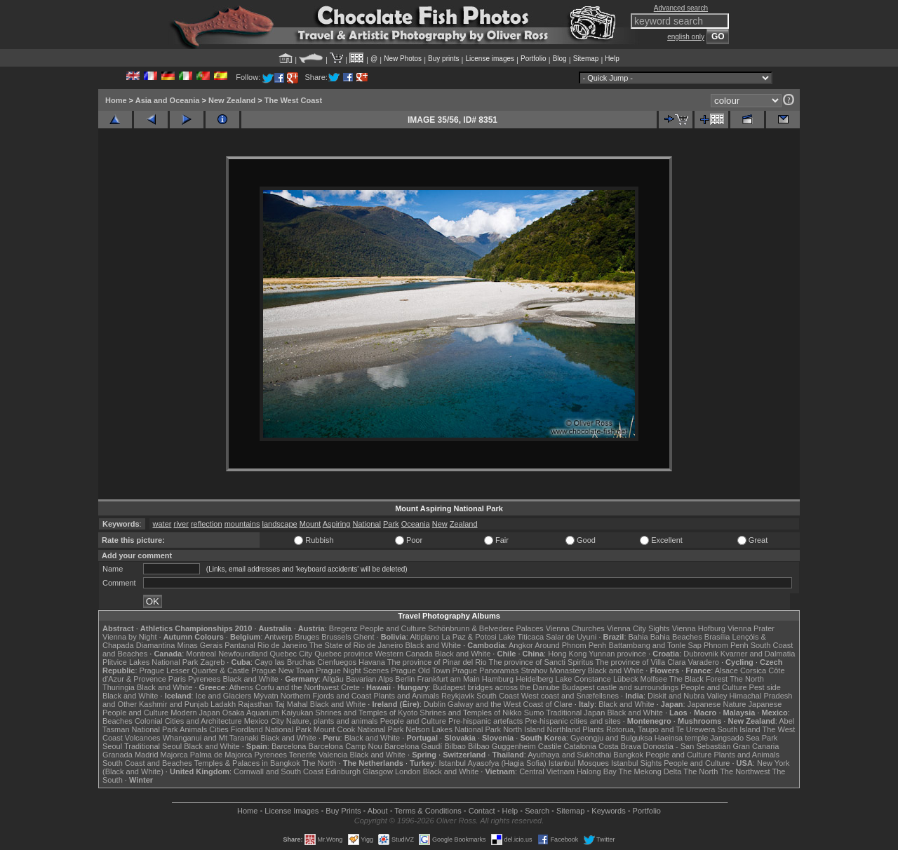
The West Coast (293, 100)
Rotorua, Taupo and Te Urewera (661, 729)
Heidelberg (534, 679)
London (408, 771)
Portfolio (534, 58)
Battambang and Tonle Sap (655, 645)
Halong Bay (597, 771)
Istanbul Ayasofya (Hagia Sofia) (492, 763)
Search (537, 811)
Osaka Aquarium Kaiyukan (268, 712)
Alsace (726, 670)
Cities (219, 729)
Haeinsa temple (681, 738)
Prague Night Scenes (352, 670)
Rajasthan (255, 704)
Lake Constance (583, 679)
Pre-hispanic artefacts (485, 721)
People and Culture (393, 628)
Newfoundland (242, 653)
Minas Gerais (199, 645)
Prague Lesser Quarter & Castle (195, 670)
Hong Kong (567, 653)
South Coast (497, 696)
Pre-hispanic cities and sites (572, 721)
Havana (371, 662)
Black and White (433, 645)
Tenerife (302, 754)
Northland (564, 729)
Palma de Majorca (221, 754)
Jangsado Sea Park (743, 738)
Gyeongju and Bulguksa (611, 738)
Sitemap (586, 58)
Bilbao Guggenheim (502, 746)
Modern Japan (195, 712)
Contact (482, 811)
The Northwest (745, 771)
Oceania (415, 524)
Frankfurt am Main (448, 679)
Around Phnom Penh (570, 645)
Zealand (464, 524)
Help (612, 58)
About (378, 811)
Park (391, 524)
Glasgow (378, 771)
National (367, 524)
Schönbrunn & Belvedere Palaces (486, 628)
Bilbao (455, 746)
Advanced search (681, 8)
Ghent (364, 637)
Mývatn (265, 696)
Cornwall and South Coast (278, 771)
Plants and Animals (406, 696)
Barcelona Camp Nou (345, 746)
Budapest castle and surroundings (620, 687)
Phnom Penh (726, 645)
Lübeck (625, 679)
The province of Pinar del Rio (437, 662)
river (180, 524)
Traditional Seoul (153, 746)
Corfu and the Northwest (297, 687)
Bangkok (628, 754)
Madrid (147, 754)
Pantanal (239, 645)
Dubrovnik (700, 653)
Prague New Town (282, 670)
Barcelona (289, 746)
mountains (242, 524)
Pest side (765, 687)
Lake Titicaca (521, 637)
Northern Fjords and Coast (326, 696)
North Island (523, 729)
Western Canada (403, 653)
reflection (206, 524)
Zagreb (212, 662)
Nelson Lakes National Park (453, 729)
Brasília (717, 637)
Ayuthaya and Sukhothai (569, 754)
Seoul (112, 746)
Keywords (608, 811)
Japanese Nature (717, 704)
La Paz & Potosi (469, 637)
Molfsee (654, 679)
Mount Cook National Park (358, 729)
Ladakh (223, 704)
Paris (177, 679)
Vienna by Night (129, 637)
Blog (560, 58)
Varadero (703, 662)
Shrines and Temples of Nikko (470, 712)
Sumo (534, 712)
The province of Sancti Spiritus (541, 662)
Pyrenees (204, 679)
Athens (241, 687)
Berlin (405, 679)
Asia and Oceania (167, 100)
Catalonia (579, 746)
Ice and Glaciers (223, 696)
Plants (593, 729)
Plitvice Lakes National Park (150, 662)
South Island (739, 729)
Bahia (638, 637)
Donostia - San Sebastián (687, 746)
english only (685, 37)
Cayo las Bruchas (285, 662)
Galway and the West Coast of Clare (510, 704)
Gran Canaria (755, 746)
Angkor (521, 645)
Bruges (307, 637)
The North (747, 679)
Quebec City (291, 653)
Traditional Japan (575, 712)
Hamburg (498, 679)
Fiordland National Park (271, 729)
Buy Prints (343, 811)
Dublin (434, 704)
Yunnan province (617, 653)
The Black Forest (698, 679)
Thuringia (118, 687)
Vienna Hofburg (698, 628)
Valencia (333, 754)
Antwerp (278, 637)
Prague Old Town (420, 670)
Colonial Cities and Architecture (188, 721)
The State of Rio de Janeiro (356, 645)
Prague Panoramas (486, 670)
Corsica (753, 670)
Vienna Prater (751, 628)
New (440, 524)
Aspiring (337, 524)
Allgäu (333, 679)
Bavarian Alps (369, 679)
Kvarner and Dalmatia (758, 653)
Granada (117, 754)
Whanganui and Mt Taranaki (211, 738)
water (162, 524)
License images (490, 58)
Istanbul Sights (636, 763)
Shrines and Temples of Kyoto (366, 712)
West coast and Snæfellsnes (570, 696)
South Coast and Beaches (147, 763)
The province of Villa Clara (641, 662)
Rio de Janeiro (282, 645)
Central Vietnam (547, 771)
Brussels (336, 637)
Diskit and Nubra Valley (688, 696)
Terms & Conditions (427, 811)
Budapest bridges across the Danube (496, 687)
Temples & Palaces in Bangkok (247, 763)
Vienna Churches (575, 628)
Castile (550, 746)
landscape (279, 524)
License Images (291, 811)
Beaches (117, 721)
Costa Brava (619, 746)
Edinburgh (343, 771)
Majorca (174, 754)
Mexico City (264, 721)
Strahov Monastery (553, 670)
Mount (310, 524)
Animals (193, 729)
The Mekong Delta (650, 771)
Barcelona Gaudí (413, 746)
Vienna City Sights (638, 628)
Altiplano (424, 637)
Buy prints (443, 58)
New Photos (403, 58)
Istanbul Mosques (579, 763)
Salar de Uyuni (571, 637)
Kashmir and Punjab (173, 704)
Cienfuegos (336, 662)
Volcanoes (143, 738)
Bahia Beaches (676, 637)
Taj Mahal (291, 704)
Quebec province (343, 653)
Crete (350, 687)
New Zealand (231, 100)
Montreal (201, 653)
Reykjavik (457, 696)
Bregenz (343, 628)
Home (116, 100)
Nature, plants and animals (332, 721)
